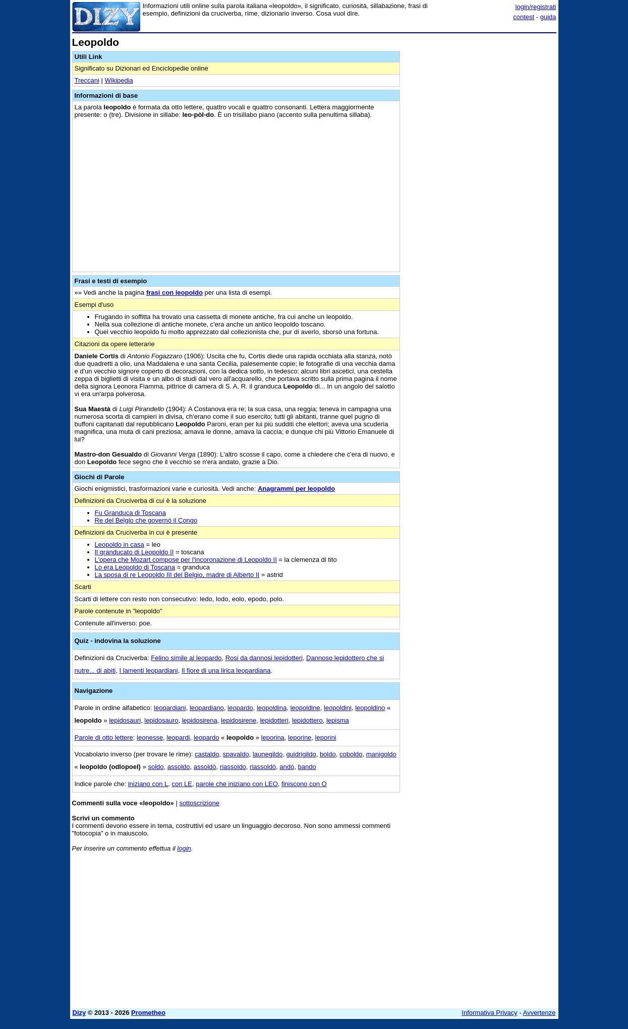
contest (523, 17)
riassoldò (263, 766)
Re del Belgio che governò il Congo (146, 520)
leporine (299, 737)
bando (307, 766)
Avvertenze (539, 1012)
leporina (272, 737)
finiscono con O (304, 784)
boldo (328, 754)
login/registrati (536, 7)
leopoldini (338, 708)
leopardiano (207, 708)
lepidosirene (238, 720)
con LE (182, 784)
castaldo (207, 754)
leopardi (178, 737)
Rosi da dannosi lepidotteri (264, 658)
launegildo (267, 754)
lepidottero (307, 720)
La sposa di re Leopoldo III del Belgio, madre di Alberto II (177, 574)
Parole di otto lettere (104, 737)
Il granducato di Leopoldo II (134, 552)
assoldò (205, 766)
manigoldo (381, 754)
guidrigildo (301, 754)
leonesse (150, 737)
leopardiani (170, 708)
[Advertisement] (480, 188)
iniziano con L (148, 784)
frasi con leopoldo (174, 292)
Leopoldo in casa (119, 544)
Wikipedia (118, 80)
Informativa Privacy (490, 1012)
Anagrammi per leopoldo (296, 488)
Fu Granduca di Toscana (130, 513)
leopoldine (305, 708)
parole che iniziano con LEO (237, 784)
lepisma (337, 720)
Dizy (79, 1012)
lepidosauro (161, 720)
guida (548, 17)
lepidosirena (199, 720)
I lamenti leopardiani (148, 670)
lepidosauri (125, 720)
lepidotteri (274, 720)
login (184, 848)
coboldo (351, 754)
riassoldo (233, 766)
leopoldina (272, 708)
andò (286, 766)
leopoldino (370, 708)
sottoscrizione (199, 803)
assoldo (178, 766)
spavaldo (236, 754)
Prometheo (148, 1012)
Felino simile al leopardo (186, 658)
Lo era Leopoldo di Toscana (135, 567)
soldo (155, 766)
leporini (325, 737)
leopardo (240, 708)
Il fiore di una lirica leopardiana (226, 670)
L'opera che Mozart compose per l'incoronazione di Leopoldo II (186, 559)
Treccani (87, 80)
